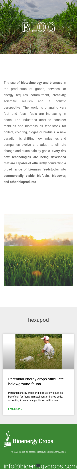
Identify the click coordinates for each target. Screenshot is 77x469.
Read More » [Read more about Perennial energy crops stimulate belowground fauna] (15, 409)
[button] (38, 466)
